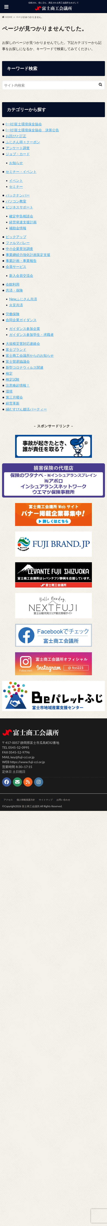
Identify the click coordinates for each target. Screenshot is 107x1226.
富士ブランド (16, 349)
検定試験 (12, 379)
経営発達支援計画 (23, 222)
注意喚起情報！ (18, 385)
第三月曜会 (14, 397)
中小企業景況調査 (19, 249)
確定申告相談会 (21, 216)
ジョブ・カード (18, 154)
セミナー (16, 186)
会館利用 (12, 284)
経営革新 (12, 403)
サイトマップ (46, 799)
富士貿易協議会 (18, 361)
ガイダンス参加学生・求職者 (31, 334)
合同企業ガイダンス (21, 320)
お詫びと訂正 (16, 136)
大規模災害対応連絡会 (23, 343)
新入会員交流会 (21, 275)
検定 (9, 373)
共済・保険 (14, 290)
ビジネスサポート (19, 207)
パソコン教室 (16, 201)
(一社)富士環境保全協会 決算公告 (32, 130)
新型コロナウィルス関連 (24, 367)
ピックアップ (16, 237)
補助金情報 (17, 228)
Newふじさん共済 (23, 299)
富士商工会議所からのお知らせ (30, 355)
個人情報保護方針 (26, 799)
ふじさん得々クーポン (23, 142)
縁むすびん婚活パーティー (26, 409)
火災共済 (16, 305)
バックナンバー (18, 195)
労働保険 (12, 314)
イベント (16, 180)
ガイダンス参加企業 (24, 328)
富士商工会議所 (31, 806)
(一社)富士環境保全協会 (24, 124)
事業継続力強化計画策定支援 (28, 255)
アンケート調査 (18, 148)
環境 (9, 391)
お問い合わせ (63, 799)
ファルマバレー (18, 243)
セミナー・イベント (21, 171)
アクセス (8, 799)
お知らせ (16, 163)
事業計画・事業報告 (21, 261)
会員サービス (16, 266)
